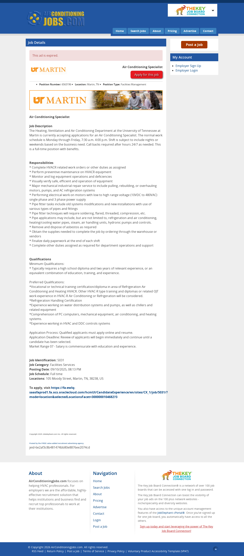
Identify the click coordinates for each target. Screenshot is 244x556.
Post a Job (194, 44)
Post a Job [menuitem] (100, 526)
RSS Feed (37, 551)
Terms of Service (93, 551)
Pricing (172, 31)
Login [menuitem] (97, 520)
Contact (208, 31)
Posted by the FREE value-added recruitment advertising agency (56, 443)
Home (120, 31)
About (157, 31)
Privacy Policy (116, 551)
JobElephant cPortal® (171, 512)
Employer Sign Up (188, 66)
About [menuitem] (97, 494)
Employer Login (187, 70)
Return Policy (55, 551)
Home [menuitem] (97, 481)
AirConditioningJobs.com (67, 547)
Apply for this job (146, 74)
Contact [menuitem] (98, 513)
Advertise (190, 31)
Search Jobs (138, 31)
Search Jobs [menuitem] (101, 487)
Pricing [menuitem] (98, 500)
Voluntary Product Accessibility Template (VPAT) (158, 551)
